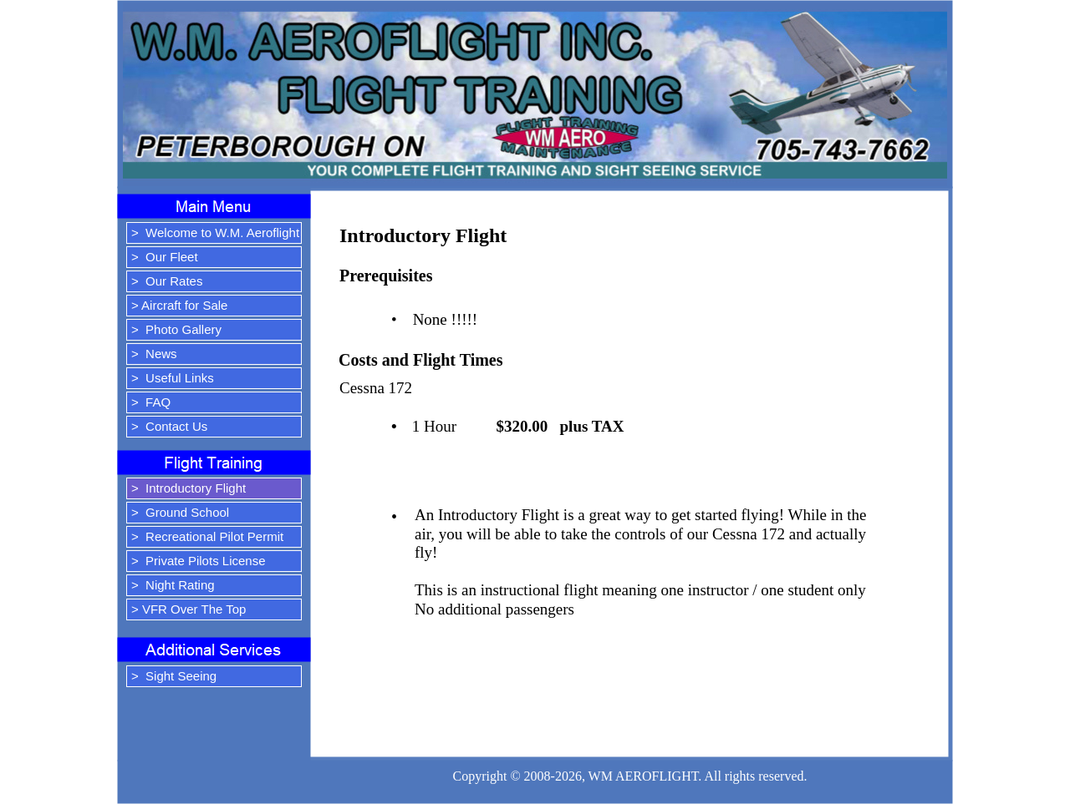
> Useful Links (172, 378)
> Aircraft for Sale (179, 305)
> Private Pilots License (198, 561)
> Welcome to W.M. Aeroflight (215, 232)
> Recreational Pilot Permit (207, 536)
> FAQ (151, 402)
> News (154, 353)
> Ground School (180, 512)
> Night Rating (173, 585)
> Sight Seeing (174, 676)
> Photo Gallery (176, 329)
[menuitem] (214, 234)
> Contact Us (169, 426)
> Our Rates (166, 281)
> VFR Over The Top (188, 609)
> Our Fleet (164, 257)
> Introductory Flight (188, 488)
